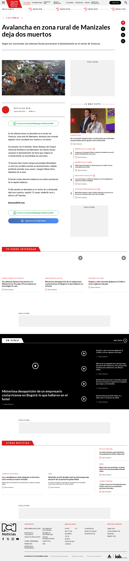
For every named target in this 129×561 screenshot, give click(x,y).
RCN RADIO (68, 534)
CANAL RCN (115, 2)
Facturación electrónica (47, 529)
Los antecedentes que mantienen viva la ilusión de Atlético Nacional (111, 453)
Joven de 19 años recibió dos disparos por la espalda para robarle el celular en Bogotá (94, 179)
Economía (69, 3)
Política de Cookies (77, 556)
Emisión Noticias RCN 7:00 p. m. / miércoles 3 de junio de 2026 (109, 397)
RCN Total (68, 531)
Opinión (87, 3)
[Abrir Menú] (3, 3)
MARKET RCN (111, 536)
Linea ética (46, 541)
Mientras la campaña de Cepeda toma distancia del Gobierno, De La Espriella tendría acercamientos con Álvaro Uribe (111, 367)
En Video (12, 340)
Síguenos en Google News (33, 220)
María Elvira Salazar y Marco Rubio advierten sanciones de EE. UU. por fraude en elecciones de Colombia (94, 193)
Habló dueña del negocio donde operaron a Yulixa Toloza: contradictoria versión (93, 166)
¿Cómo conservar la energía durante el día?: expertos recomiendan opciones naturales (112, 486)
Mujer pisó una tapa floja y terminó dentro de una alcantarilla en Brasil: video (112, 469)
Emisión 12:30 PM (63, 9)
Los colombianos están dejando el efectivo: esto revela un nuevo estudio (21, 478)
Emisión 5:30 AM (35, 9)
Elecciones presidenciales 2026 (86, 189)
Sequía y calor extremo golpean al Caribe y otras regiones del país (106, 283)
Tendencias (79, 3)
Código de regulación (32, 537)
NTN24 (67, 528)
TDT (76, 528)
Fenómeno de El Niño (96, 278)
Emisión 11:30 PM (118, 9)
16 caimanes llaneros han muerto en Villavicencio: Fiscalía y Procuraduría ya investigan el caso (19, 284)
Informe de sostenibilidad (47, 533)
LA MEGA (68, 544)
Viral (50, 474)
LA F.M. (67, 536)
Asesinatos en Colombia (83, 149)
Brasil (101, 464)
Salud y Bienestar (57, 2)
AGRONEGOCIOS (90, 534)
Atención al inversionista (29, 547)
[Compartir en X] (123, 35)
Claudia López (75, 135)
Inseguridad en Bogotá (83, 175)
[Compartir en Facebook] (123, 29)
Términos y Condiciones (94, 556)
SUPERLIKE (110, 534)
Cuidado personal (106, 481)
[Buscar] (126, 2)
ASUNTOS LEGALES (90, 531)
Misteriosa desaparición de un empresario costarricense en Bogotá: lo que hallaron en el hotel (64, 284)
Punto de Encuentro (95, 2)
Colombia (26, 3)
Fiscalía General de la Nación (13, 278)
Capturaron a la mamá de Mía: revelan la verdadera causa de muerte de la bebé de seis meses (94, 153)
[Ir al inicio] (14, 4)
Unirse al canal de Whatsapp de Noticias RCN (33, 123)
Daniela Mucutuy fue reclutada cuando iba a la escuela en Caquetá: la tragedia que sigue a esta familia (111, 382)
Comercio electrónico (10, 474)
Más (120, 340)
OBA (43, 544)
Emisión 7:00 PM (91, 9)
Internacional (37, 3)
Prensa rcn (28, 544)
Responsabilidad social (32, 528)
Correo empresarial (31, 541)
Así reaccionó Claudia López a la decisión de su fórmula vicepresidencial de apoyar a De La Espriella (92, 139)
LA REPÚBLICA (89, 528)
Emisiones (8, 9)
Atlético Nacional (106, 449)
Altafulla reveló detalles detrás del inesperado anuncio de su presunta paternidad (68, 478)
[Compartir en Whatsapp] (123, 41)
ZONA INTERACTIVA (113, 531)
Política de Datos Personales (60, 556)
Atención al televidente (28, 533)
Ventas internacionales (48, 538)
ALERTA (67, 539)
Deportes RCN (47, 2)
